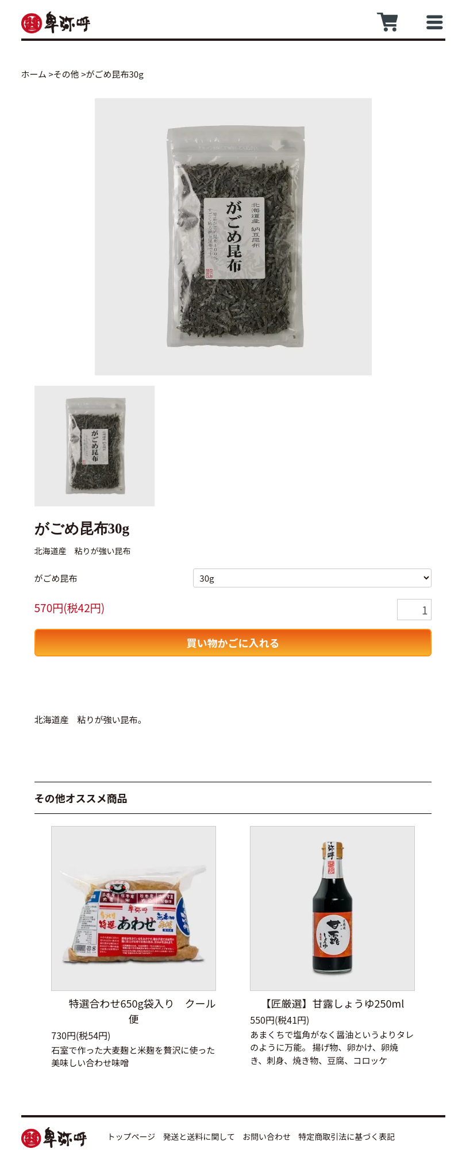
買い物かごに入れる (233, 642)
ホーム (34, 74)
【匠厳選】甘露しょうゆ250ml (333, 1003)
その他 (66, 74)
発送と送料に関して (199, 1136)
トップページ (131, 1136)
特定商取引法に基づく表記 (346, 1136)
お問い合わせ (266, 1136)
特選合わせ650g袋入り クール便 (133, 1011)
